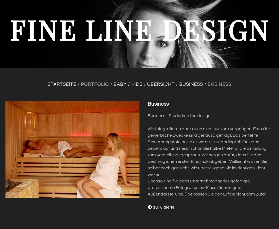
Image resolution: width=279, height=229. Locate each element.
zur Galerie (161, 207)
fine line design (139, 29)
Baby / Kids (128, 84)
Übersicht (161, 84)
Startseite (62, 84)
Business (191, 84)
